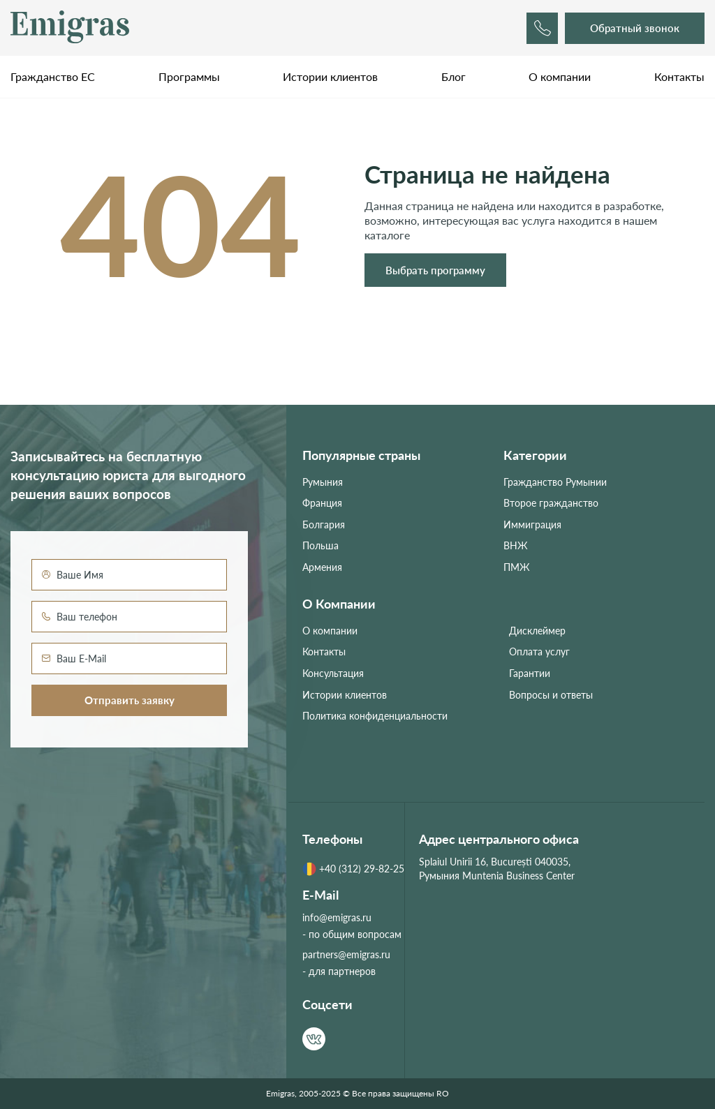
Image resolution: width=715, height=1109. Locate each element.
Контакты (679, 76)
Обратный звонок (634, 28)
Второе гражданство (550, 503)
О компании (560, 76)
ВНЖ (515, 545)
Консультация (333, 673)
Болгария (323, 524)
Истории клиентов (330, 76)
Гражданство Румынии (555, 482)
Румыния (322, 482)
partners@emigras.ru (346, 954)
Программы (189, 76)
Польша (320, 545)
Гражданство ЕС (52, 76)
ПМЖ (516, 567)
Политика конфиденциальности (375, 716)
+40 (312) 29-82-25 (353, 869)
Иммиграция (532, 524)
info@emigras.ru (336, 917)
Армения (322, 567)
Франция (322, 503)
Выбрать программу (435, 270)
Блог (453, 76)
